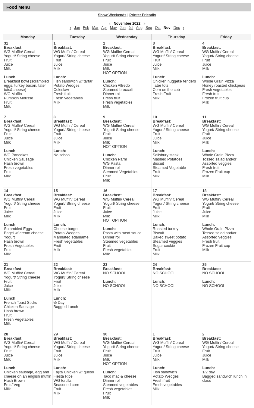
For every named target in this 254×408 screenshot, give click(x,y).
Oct (158, 28)
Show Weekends (112, 15)
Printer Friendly (142, 15)
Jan (77, 28)
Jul (131, 28)
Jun (122, 28)
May (113, 28)
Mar (95, 28)
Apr (104, 28)
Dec (177, 28)
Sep (149, 28)
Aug (139, 28)
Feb (86, 28)
